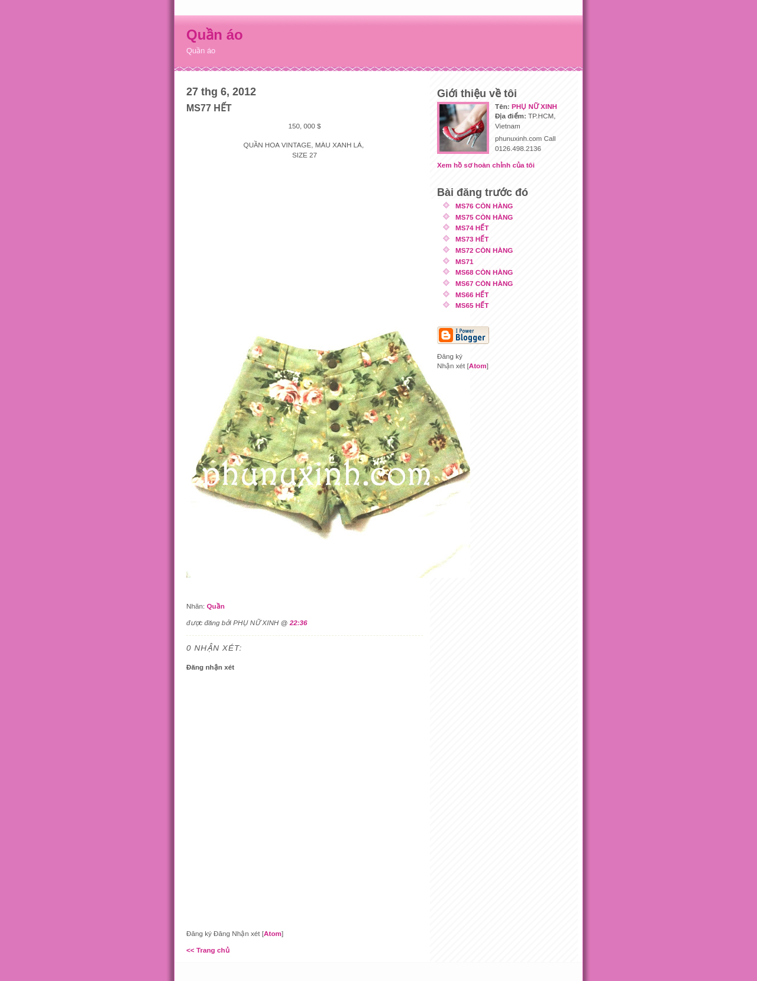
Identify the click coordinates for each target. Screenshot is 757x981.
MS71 (464, 261)
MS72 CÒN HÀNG (484, 250)
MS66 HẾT (472, 294)
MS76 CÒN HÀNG (484, 206)
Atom (273, 933)
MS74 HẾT (472, 227)
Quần (215, 606)
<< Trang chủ (207, 950)
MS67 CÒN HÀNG (484, 283)
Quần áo (214, 35)
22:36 (299, 622)
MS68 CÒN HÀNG (484, 272)
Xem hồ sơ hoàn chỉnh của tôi (486, 165)
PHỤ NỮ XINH (534, 106)
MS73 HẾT (472, 239)
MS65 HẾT (472, 305)
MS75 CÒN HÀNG (484, 217)
